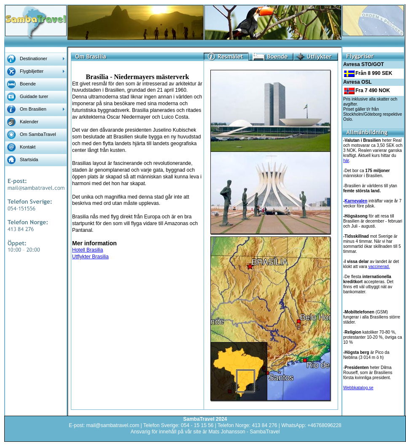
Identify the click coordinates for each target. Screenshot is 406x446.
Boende (28, 83)
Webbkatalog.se (358, 387)
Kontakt (27, 146)
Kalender (29, 121)
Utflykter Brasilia (90, 257)
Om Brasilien (33, 109)
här (346, 160)
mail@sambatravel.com (113, 425)
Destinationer (33, 58)
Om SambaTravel (38, 134)
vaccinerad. (379, 266)
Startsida (29, 159)
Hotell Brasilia (87, 250)
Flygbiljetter (31, 71)
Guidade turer (34, 96)
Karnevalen (355, 201)
